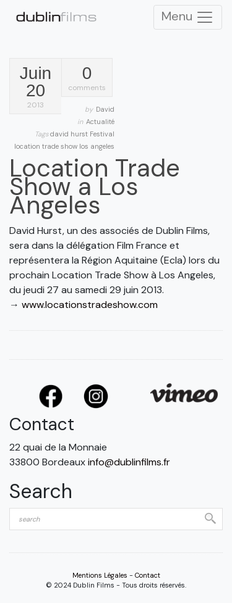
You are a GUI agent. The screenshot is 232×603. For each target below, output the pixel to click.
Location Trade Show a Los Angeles (94, 186)
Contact (147, 575)
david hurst (70, 134)
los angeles (96, 146)
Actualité (100, 121)
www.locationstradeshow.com (90, 304)
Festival (102, 134)
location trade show (46, 146)
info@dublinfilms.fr (129, 461)
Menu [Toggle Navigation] (187, 17)
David (105, 109)
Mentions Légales (99, 575)
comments (87, 79)
